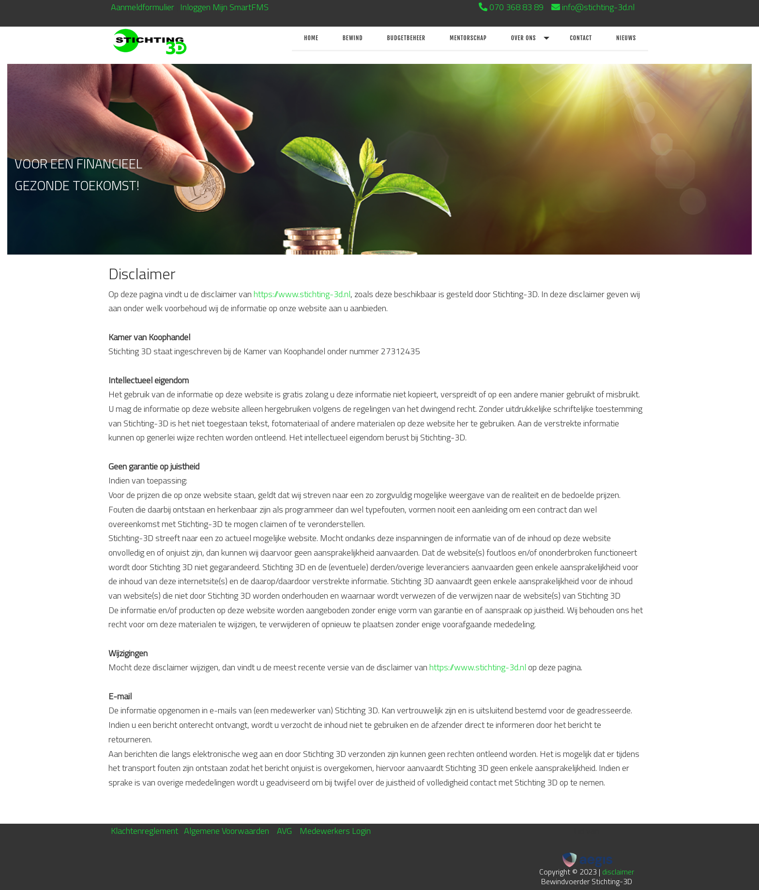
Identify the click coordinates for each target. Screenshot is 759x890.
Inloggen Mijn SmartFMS (224, 7)
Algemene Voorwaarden (226, 830)
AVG (284, 830)
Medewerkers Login (335, 830)
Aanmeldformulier (142, 7)
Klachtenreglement (144, 830)
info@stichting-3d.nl (605, 7)
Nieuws (626, 38)
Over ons (523, 38)
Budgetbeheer (406, 38)
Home (311, 38)
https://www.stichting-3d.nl (302, 294)
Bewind (353, 38)
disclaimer (618, 871)
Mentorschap (468, 38)
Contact (581, 38)
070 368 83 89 (516, 7)
